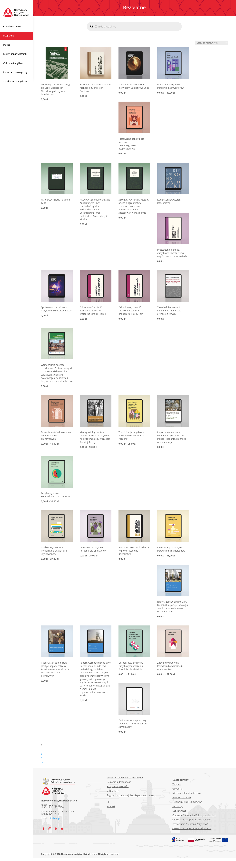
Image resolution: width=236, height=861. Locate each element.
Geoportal (177, 788)
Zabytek (176, 784)
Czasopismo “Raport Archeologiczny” (191, 819)
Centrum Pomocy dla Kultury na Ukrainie (194, 815)
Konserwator (179, 810)
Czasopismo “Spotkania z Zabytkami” (191, 828)
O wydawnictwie (12, 26)
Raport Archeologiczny (15, 72)
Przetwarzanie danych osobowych (125, 777)
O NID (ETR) (113, 790)
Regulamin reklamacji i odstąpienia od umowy (131, 795)
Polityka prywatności (118, 786)
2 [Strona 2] (41, 749)
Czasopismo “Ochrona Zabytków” (190, 824)
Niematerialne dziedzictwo (186, 793)
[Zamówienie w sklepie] (211, 43)
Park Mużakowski (181, 797)
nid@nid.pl (54, 818)
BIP (108, 801)
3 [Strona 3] (41, 753)
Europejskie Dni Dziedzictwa (187, 801)
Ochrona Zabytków (13, 63)
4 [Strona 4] (41, 757)
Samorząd (177, 806)
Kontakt (111, 806)
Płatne (6, 44)
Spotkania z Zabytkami (15, 81)
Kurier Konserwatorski (15, 53)
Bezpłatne (8, 35)
